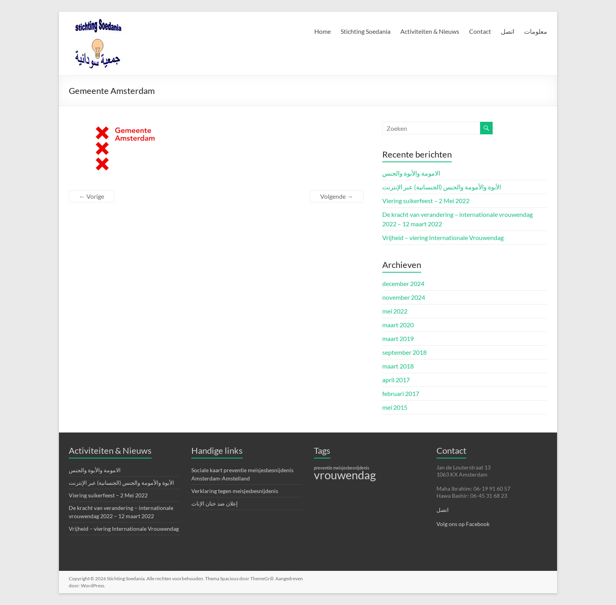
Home (322, 31)
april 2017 (396, 379)
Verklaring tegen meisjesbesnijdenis (234, 491)
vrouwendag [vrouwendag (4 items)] (345, 475)
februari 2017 (400, 393)
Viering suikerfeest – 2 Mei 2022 (425, 200)
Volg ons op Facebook (463, 524)
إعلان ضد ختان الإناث (214, 503)
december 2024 (403, 283)
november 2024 (403, 297)
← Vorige (91, 196)
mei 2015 (394, 407)
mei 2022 (394, 311)
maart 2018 (398, 366)
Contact (480, 31)
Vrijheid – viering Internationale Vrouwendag (443, 237)
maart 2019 (398, 338)
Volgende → (336, 196)
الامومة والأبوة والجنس (411, 173)
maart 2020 (398, 324)
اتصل (507, 31)
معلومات (535, 31)
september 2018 (404, 352)
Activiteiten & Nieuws (429, 31)
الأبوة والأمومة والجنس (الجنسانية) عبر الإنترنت (441, 187)
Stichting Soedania (365, 31)
